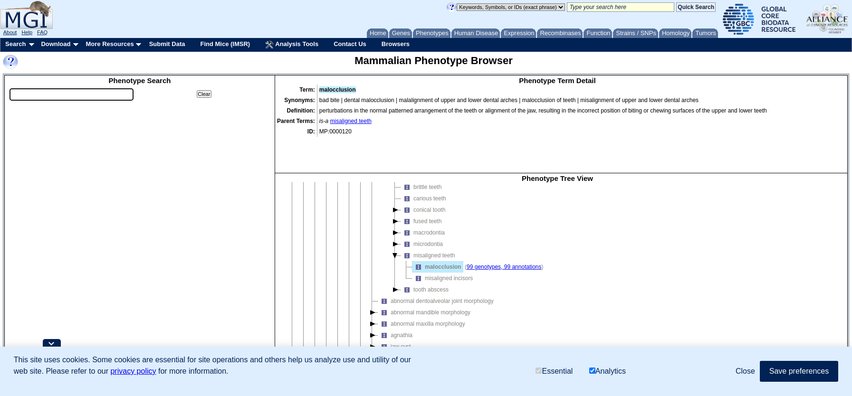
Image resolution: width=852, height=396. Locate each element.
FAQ (42, 32)
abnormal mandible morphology (424, 285)
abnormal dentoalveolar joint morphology (436, 274)
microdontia (422, 217)
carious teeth (423, 171)
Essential (554, 371)
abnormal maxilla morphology (421, 296)
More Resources (110, 43)
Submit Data (167, 43)
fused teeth (421, 194)
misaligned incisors (442, 251)
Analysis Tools (291, 44)
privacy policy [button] (133, 371)
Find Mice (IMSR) (225, 43)
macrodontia (423, 205)
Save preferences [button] (799, 371)
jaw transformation (407, 331)
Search (15, 43)
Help (26, 32)
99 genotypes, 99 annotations (504, 239)
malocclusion (436, 239)
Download (55, 43)
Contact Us (350, 43)
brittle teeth (421, 160)
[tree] (557, 261)
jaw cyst (394, 319)
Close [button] (745, 371)
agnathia (395, 308)
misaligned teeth (351, 121)
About (10, 32)
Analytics (607, 371)
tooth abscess (425, 262)
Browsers (396, 43)
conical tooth (423, 183)
